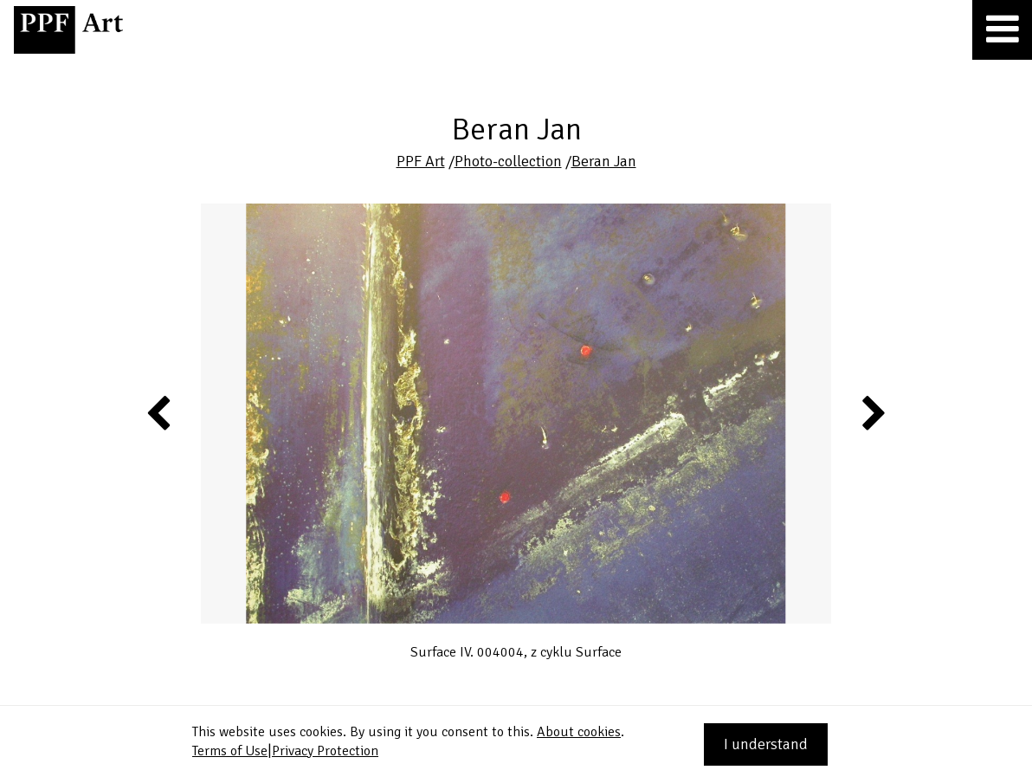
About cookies (579, 732)
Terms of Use (230, 751)
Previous (159, 412)
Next (872, 412)
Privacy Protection (325, 751)
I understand (766, 744)
